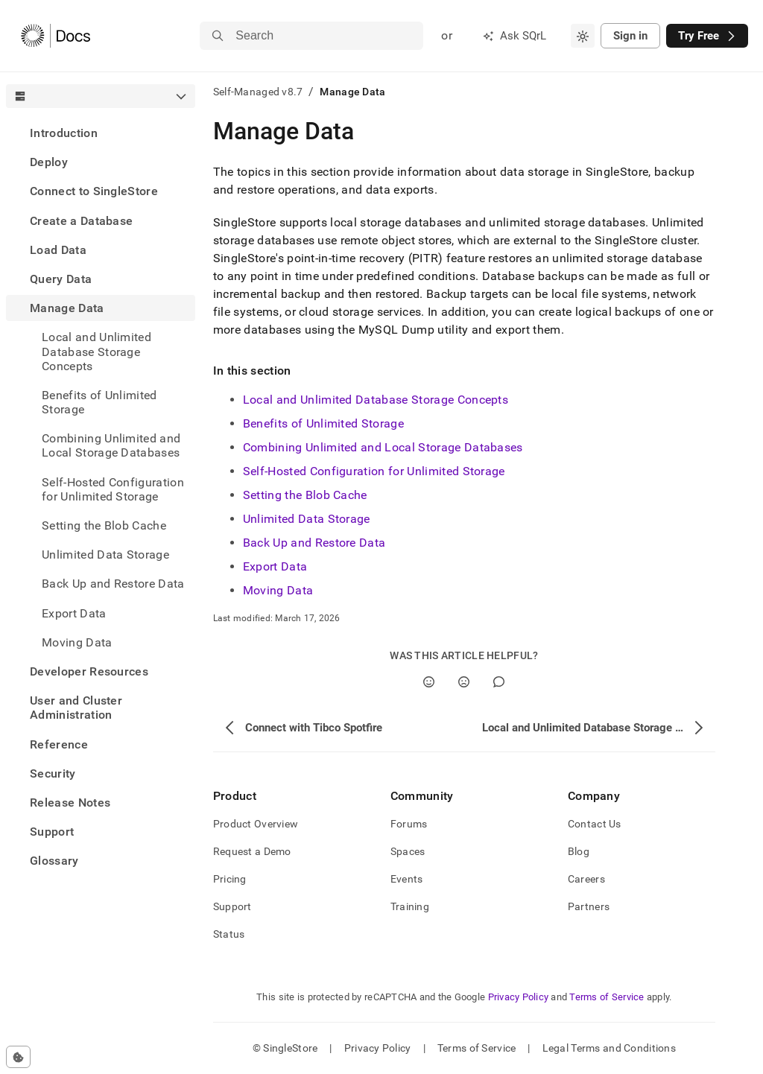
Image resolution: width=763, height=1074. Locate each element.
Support (52, 831)
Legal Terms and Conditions (609, 1048)
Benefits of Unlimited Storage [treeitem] (99, 402)
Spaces (407, 851)
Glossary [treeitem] (54, 861)
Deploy (49, 162)
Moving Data (77, 642)
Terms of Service (606, 996)
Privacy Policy (518, 996)
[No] (463, 682)
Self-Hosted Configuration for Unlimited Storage (374, 471)
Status (229, 934)
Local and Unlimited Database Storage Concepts (375, 400)
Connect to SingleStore (94, 191)
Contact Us (594, 824)
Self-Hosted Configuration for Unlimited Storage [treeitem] (113, 489)
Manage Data (67, 308)
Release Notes (70, 802)
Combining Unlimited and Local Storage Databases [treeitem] (111, 445)
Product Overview (255, 824)
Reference (59, 744)
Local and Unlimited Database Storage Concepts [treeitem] (96, 351)
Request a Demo (252, 851)
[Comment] (498, 682)
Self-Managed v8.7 (258, 92)
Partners (589, 906)
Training (409, 906)
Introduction (64, 133)
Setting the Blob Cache (305, 495)
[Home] (55, 36)
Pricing (230, 879)
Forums (409, 824)
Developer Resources (89, 671)
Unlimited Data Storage (105, 554)
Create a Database (81, 221)
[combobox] (583, 36)
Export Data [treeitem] (74, 613)
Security (53, 773)
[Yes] (428, 682)
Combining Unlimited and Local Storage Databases (383, 447)
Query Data (61, 279)
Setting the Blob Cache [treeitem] (104, 525)
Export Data (275, 566)
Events (406, 879)
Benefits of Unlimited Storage (323, 423)
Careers (586, 879)
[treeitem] (100, 133)
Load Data (58, 250)
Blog (578, 851)
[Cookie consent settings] (18, 1057)
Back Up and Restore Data (113, 583)
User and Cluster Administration (76, 707)
